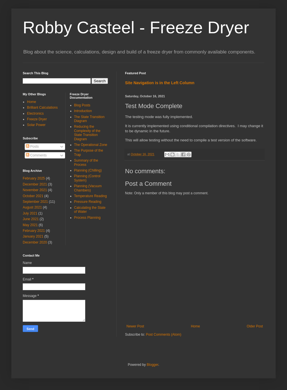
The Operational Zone (90, 145)
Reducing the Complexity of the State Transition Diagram (87, 133)
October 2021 (33, 196)
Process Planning (87, 218)
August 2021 (32, 207)
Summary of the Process (86, 162)
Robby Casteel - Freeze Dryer (136, 27)
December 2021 (35, 184)
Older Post (255, 326)
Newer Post (135, 326)
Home (195, 326)
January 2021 (33, 236)
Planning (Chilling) (88, 170)
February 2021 (34, 231)
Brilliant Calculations (42, 108)
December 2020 (35, 242)
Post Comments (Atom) (163, 335)
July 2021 (30, 213)
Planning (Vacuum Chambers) (88, 188)
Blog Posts (82, 105)
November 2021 (35, 190)
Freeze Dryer (37, 119)
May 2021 (30, 225)
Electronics (35, 113)
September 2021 (35, 202)
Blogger (152, 365)
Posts (32, 146)
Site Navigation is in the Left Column (159, 83)
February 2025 (34, 178)
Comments (36, 155)
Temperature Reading (90, 196)
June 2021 (31, 219)
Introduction (83, 111)
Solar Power (36, 125)
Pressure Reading (87, 202)
